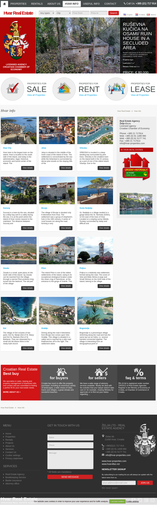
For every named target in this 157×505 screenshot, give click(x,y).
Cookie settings (132, 501)
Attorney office (12, 483)
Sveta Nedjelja (86, 208)
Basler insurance (13, 480)
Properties (10, 436)
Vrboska (83, 148)
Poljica (83, 268)
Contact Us (10, 452)
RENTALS (37, 3)
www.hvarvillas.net (111, 464)
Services (9, 449)
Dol (4, 328)
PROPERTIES (18, 3)
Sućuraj (6, 208)
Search (113, 13)
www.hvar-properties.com (114, 461)
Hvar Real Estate (123, 111)
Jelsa (43, 148)
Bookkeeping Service (15, 477)
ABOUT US (53, 3)
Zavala (6, 268)
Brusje (44, 208)
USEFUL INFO (91, 3)
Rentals (9, 440)
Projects (9, 443)
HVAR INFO (71, 3)
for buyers (59, 378)
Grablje (44, 328)
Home (8, 433)
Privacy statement (14, 458)
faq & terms (135, 378)
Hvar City (7, 148)
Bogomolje (84, 328)
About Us (9, 446)
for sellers (97, 378)
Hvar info (137, 111)
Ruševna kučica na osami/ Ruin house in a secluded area (137, 36)
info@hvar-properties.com (118, 455)
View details (28, 168)
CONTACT (110, 3)
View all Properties (36, 95)
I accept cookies (117, 501)
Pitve (43, 268)
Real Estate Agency (14, 474)
